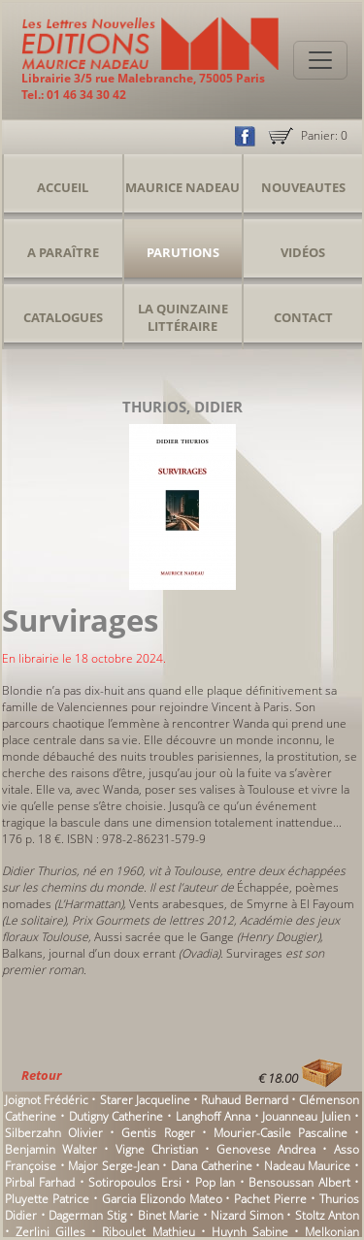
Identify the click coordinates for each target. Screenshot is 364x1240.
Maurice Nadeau (182, 187)
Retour (41, 1075)
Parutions (183, 252)
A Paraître (63, 252)
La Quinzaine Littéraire (183, 317)
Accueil (62, 187)
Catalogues (63, 317)
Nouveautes (303, 187)
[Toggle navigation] (320, 60)
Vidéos (303, 252)
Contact (303, 317)
